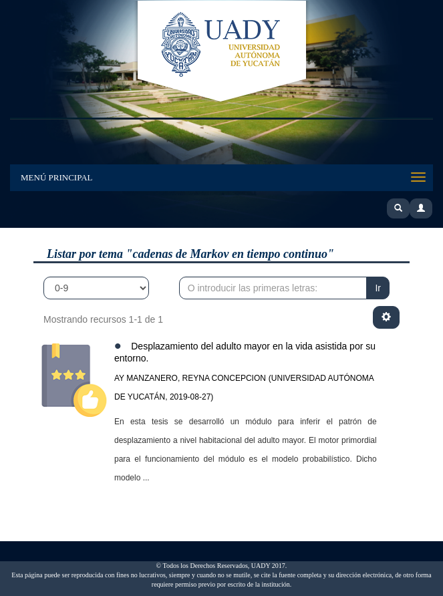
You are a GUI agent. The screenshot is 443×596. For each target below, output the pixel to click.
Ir (378, 288)
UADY (222, 52)
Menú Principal (57, 177)
